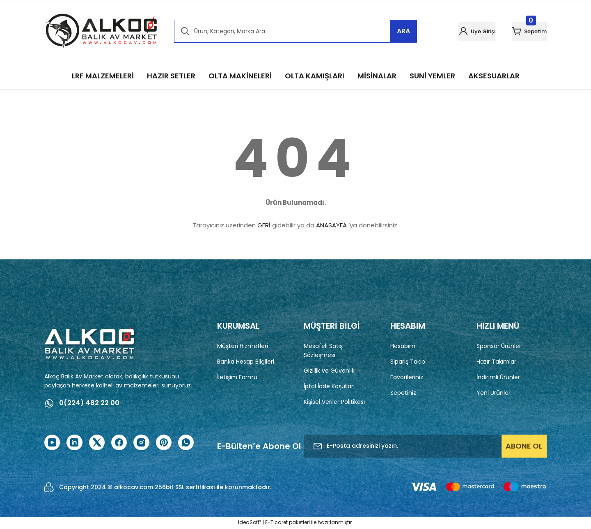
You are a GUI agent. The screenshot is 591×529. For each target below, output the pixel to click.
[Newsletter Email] (425, 446)
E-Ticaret (276, 523)
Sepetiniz (403, 393)
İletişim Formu (237, 377)
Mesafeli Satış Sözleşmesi (323, 350)
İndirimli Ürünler (498, 377)
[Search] (295, 31)
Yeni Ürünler (493, 393)
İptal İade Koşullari (329, 386)
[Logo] (101, 31)
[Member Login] (453, 31)
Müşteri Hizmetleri (242, 346)
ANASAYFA (331, 225)
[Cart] (521, 31)
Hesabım (402, 346)
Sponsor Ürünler (498, 346)
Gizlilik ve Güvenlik (329, 370)
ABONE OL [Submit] (524, 446)
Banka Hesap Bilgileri (245, 361)
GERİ (263, 225)
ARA (403, 31)
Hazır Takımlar (496, 361)
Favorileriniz (406, 377)
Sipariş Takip (407, 361)
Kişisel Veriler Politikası (334, 402)
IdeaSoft (249, 523)
